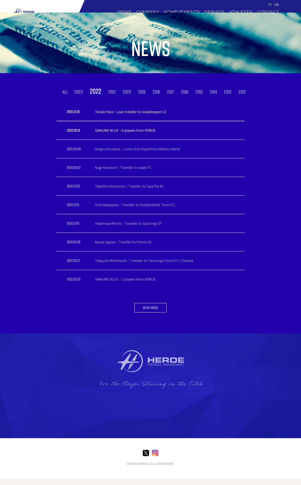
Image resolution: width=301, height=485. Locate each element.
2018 (156, 91)
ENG (276, 4)
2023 (78, 91)
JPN (270, 4)
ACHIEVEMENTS (181, 12)
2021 (112, 91)
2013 (227, 91)
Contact (268, 12)
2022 (95, 91)
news (124, 12)
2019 (141, 91)
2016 (184, 91)
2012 (242, 91)
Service (214, 12)
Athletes (241, 12)
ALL (65, 91)
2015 (199, 91)
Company (147, 12)
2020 (127, 91)
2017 (170, 91)
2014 (213, 91)
